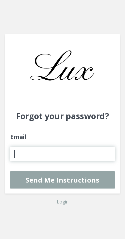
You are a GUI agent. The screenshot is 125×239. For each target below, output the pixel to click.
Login (63, 202)
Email (18, 137)
